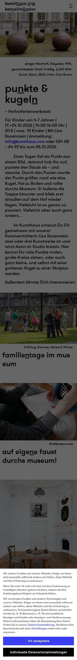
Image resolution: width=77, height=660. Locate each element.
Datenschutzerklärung (41, 625)
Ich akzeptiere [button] (38, 641)
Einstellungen (39, 628)
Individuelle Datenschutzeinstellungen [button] (38, 652)
